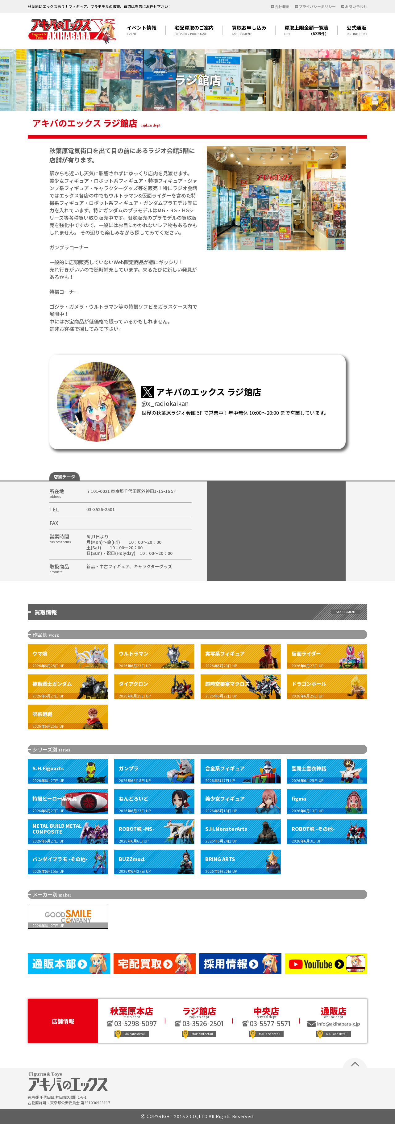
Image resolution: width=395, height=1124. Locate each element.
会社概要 (282, 6)
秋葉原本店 (131, 1011)
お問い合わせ (356, 6)
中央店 (266, 1011)
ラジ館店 (199, 1011)
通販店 (334, 1011)
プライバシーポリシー (317, 6)
